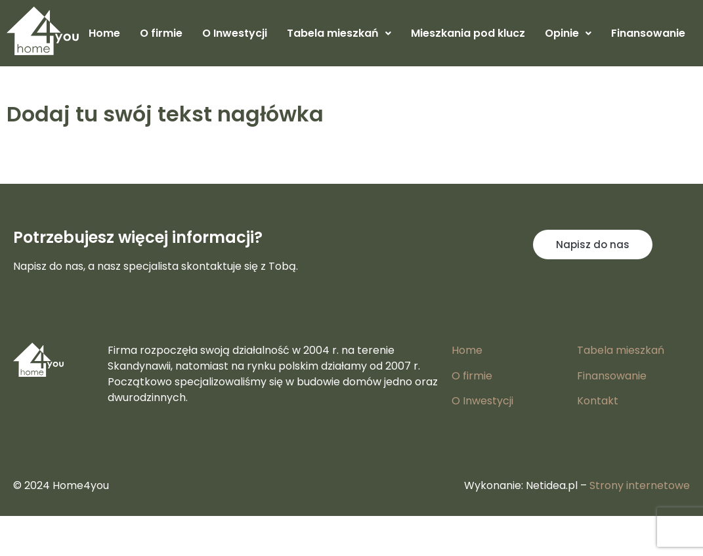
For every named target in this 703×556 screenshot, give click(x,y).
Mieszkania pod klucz (468, 33)
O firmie (161, 33)
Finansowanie (648, 33)
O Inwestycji (234, 33)
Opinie (568, 33)
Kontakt (597, 400)
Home (104, 33)
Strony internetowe (639, 485)
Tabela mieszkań (339, 33)
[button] (339, 33)
